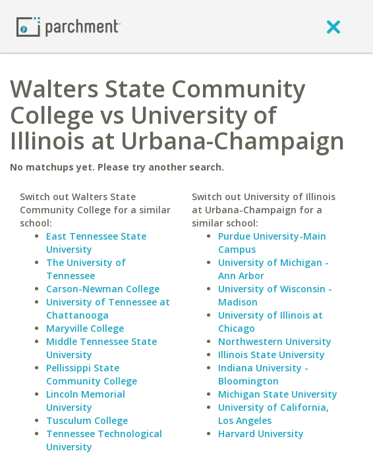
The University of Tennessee (86, 269)
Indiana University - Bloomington (263, 374)
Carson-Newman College (102, 288)
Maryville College (85, 328)
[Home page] (68, 26)
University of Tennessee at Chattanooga (108, 308)
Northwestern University (274, 341)
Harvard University (261, 433)
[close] (333, 26)
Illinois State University (271, 354)
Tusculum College (87, 420)
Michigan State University (277, 394)
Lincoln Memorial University (85, 400)
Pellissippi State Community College (91, 374)
